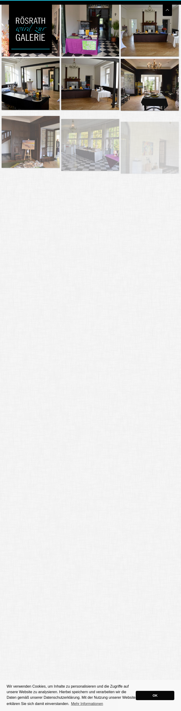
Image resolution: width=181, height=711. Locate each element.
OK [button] (155, 695)
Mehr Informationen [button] (87, 704)
